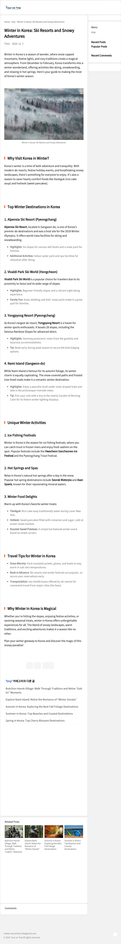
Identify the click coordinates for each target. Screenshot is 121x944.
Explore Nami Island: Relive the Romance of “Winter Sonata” (41, 699)
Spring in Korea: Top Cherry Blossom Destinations (35, 720)
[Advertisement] (44, 753)
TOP (115, 934)
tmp (9, 681)
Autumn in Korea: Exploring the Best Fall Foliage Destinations (42, 706)
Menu (94, 27)
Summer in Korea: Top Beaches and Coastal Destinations (39, 713)
